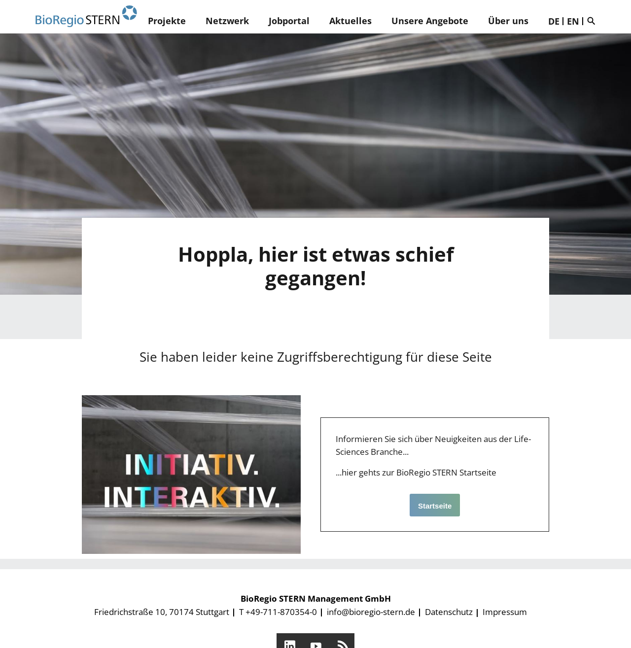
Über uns (508, 21)
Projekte (167, 21)
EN (573, 21)
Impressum (505, 611)
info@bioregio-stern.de (371, 611)
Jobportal (289, 21)
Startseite (435, 506)
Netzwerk (227, 21)
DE (554, 21)
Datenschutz (449, 611)
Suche (593, 21)
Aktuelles (350, 21)
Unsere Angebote (429, 21)
